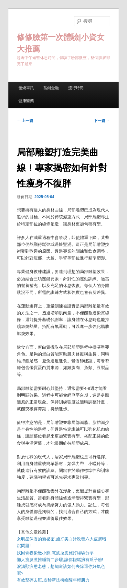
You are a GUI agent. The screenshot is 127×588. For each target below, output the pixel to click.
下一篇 (102, 120)
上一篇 (25, 120)
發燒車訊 (26, 88)
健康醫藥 (26, 101)
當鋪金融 (51, 88)
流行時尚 (76, 88)
